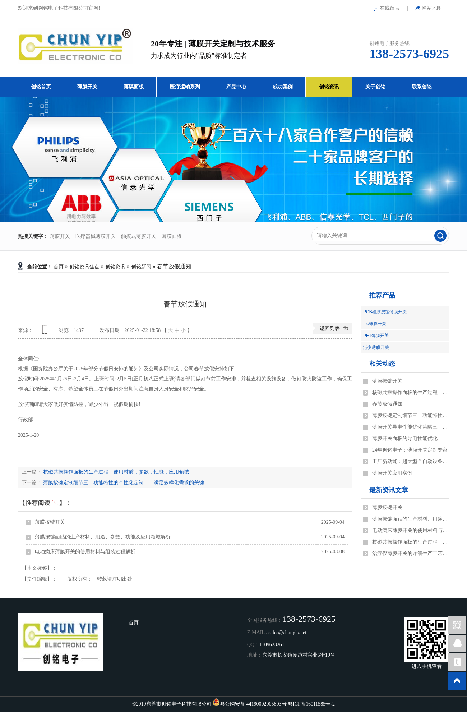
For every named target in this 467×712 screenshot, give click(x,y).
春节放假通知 (387, 404)
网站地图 (432, 8)
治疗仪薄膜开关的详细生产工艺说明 (410, 553)
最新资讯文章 (388, 490)
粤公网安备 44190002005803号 (253, 704)
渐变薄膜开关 (376, 347)
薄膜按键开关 (50, 522)
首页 (59, 266)
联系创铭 (422, 86)
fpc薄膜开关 (374, 323)
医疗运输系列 (185, 86)
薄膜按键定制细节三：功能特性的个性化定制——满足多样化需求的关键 (123, 482)
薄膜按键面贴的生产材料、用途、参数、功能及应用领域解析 (103, 537)
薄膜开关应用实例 (392, 473)
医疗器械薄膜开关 (95, 236)
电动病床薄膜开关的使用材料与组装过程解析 (85, 551)
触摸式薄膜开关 (138, 236)
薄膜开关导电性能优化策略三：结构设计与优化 (410, 427)
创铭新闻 (141, 266)
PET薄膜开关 (376, 335)
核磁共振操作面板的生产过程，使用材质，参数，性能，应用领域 (115, 472)
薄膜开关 (87, 86)
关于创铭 (375, 86)
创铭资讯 (329, 86)
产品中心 (236, 86)
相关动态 (382, 363)
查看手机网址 (46, 332)
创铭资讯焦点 (84, 266)
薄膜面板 (134, 86)
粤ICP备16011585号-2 (311, 704)
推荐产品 (382, 295)
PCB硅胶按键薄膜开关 (385, 311)
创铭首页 (41, 86)
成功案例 (283, 86)
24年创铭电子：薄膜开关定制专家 (410, 450)
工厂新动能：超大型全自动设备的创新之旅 (410, 461)
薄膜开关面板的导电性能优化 (405, 438)
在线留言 (390, 8)
